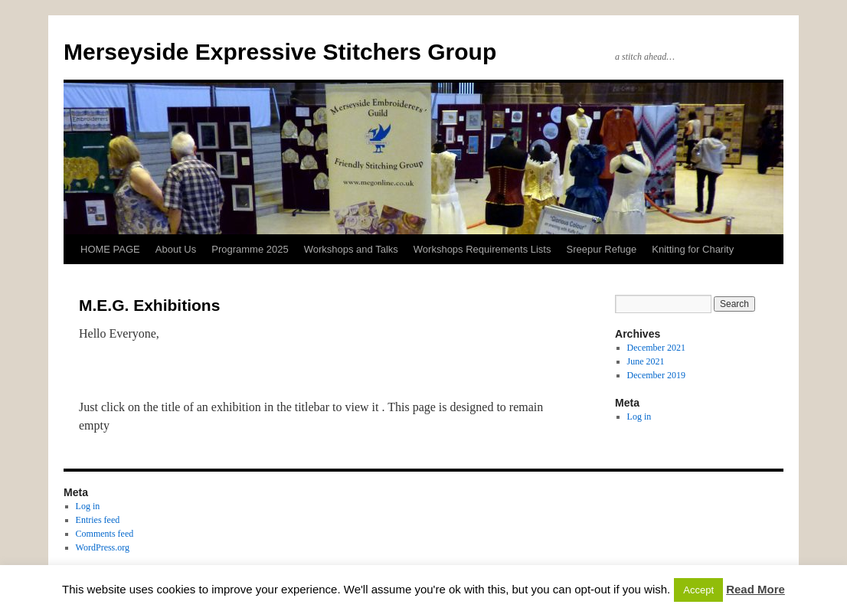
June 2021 (646, 361)
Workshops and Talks (351, 249)
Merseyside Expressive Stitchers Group (280, 51)
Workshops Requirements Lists (482, 249)
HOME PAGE (110, 249)
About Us (175, 249)
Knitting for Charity (693, 249)
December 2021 (656, 347)
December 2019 (656, 375)
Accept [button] (698, 590)
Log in (639, 416)
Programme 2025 (249, 249)
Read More (755, 589)
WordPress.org (102, 547)
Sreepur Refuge (601, 249)
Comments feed (105, 533)
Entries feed (98, 520)
